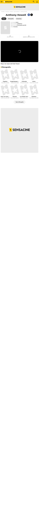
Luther (34, 81)
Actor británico (16, 11)
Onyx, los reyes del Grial (5, 96)
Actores (11, 11)
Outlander (24, 81)
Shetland (34, 96)
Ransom (15, 96)
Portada (2, 11)
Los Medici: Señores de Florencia (24, 96)
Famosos (7, 11)
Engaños (5, 81)
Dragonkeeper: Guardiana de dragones (14, 81)
